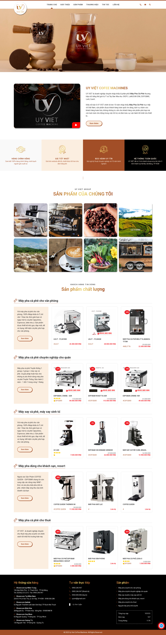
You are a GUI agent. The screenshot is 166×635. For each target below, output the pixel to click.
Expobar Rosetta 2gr (97, 396)
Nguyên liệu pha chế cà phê (127, 606)
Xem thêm (94, 123)
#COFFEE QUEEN (60, 509)
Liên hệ (116, 5)
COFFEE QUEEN (128, 504)
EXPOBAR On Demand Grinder (100, 450)
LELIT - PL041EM (60, 339)
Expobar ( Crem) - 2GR (63, 396)
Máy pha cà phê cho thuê (32, 520)
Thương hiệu (92, 5)
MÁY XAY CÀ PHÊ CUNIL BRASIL (135, 450)
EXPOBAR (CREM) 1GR (131, 396)
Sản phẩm (78, 5)
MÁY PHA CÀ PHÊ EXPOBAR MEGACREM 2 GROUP (64, 560)
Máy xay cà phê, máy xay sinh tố (37, 411)
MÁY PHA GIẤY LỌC (95, 504)
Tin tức (105, 5)
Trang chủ (52, 5)
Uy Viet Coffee (77, 604)
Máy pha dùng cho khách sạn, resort (39, 466)
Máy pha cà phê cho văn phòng (36, 300)
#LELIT (56, 344)
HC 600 (56, 450)
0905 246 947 (77, 588)
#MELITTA (126, 346)
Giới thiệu (65, 5)
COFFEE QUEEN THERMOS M (64, 504)
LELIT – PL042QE (94, 339)
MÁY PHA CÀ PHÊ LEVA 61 (132, 559)
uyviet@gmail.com (78, 598)
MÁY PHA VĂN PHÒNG (96, 559)
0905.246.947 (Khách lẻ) (80, 591)
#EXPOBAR (58, 401)
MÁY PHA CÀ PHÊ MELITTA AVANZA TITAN (136, 340)
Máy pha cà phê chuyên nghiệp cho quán (42, 357)
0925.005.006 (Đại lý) (79, 595)
